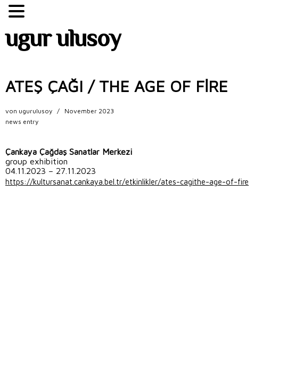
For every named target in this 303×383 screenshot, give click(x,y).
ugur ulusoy (62, 41)
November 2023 (89, 111)
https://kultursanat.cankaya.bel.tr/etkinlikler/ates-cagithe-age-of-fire (127, 181)
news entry (21, 122)
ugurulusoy (35, 111)
